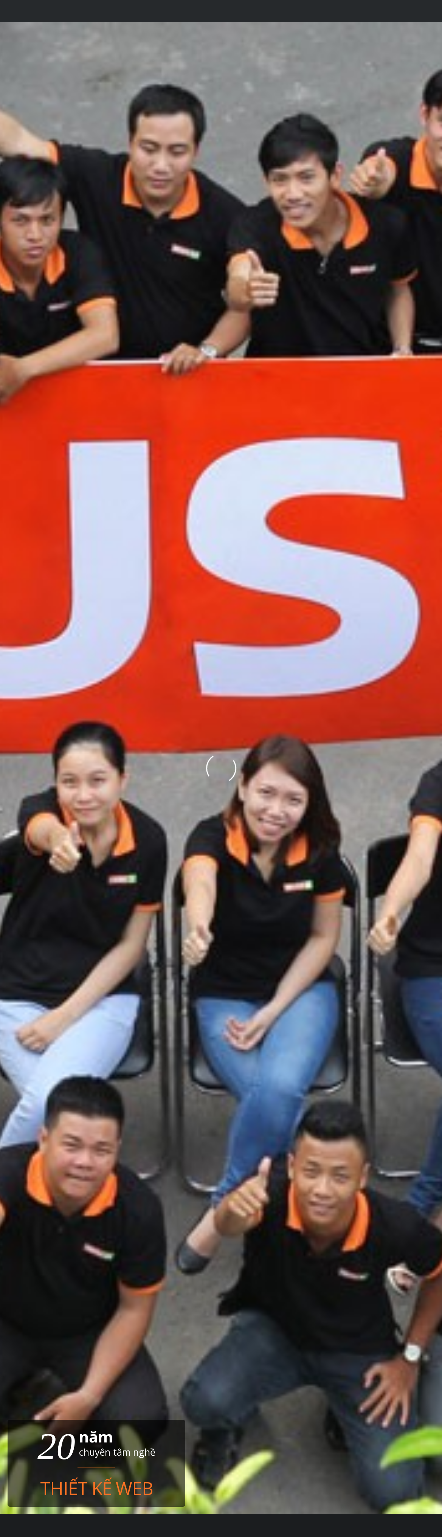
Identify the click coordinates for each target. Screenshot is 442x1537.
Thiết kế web (96, 1487)
